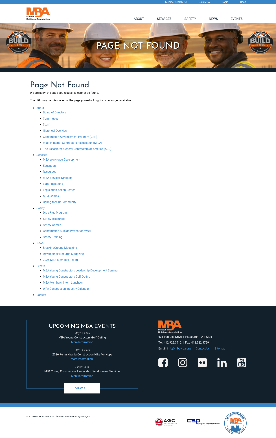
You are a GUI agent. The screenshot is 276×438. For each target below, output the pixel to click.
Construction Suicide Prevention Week (67, 231)
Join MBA (204, 2)
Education (49, 165)
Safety (190, 18)
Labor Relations (53, 183)
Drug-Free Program (55, 212)
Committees (50, 118)
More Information (82, 342)
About (139, 18)
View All (82, 388)
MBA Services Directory (58, 178)
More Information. (82, 359)
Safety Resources (54, 219)
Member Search (176, 2)
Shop (243, 2)
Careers (41, 295)
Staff (46, 124)
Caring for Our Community (59, 202)
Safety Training (52, 237)
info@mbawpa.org (179, 348)
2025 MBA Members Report (60, 260)
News (213, 18)
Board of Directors (54, 112)
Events (237, 18)
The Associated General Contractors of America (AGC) (77, 149)
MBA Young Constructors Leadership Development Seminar (81, 270)
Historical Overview (55, 130)
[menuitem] (138, 18)
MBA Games (51, 196)
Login (225, 2)
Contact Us (203, 348)
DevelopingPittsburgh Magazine (63, 254)
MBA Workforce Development (61, 159)
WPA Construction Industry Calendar (66, 288)
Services (164, 18)
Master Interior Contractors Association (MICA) (72, 142)
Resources (49, 171)
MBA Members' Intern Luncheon (63, 282)
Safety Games (52, 225)
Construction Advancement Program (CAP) (70, 137)
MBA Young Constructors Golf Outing (66, 276)
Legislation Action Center (59, 190)
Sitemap (220, 348)
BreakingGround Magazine (60, 247)
